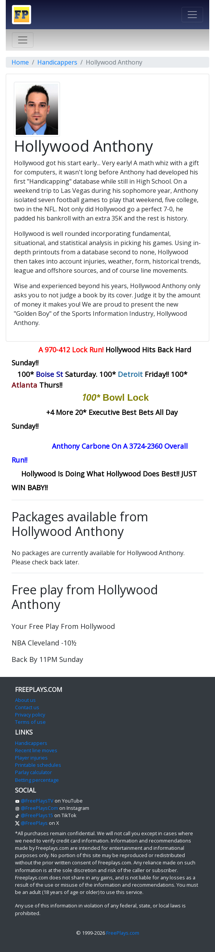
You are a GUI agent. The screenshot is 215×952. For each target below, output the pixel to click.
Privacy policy (30, 714)
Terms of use (30, 721)
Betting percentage (37, 779)
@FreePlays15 (34, 815)
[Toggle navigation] (192, 14)
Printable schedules (38, 764)
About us (25, 700)
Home (20, 62)
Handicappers (57, 62)
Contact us (27, 707)
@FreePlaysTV (34, 800)
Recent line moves (36, 750)
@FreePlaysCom (36, 807)
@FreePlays (31, 822)
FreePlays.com (122, 932)
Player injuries (31, 757)
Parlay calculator (33, 772)
